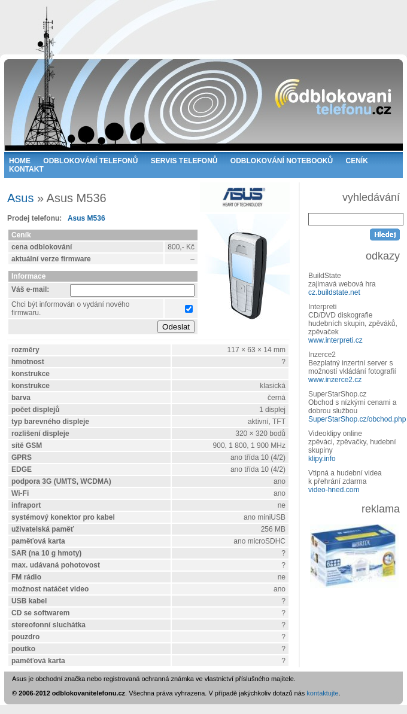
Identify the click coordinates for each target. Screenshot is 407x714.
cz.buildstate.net (334, 292)
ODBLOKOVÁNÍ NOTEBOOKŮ (281, 161)
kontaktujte (322, 693)
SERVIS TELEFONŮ (184, 161)
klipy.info (322, 458)
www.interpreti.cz (335, 340)
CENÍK (357, 161)
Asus (20, 198)
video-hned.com (333, 490)
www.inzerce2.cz (335, 380)
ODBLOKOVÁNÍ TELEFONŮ (90, 161)
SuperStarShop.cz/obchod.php (357, 419)
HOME (20, 161)
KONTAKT (26, 169)
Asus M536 (86, 218)
